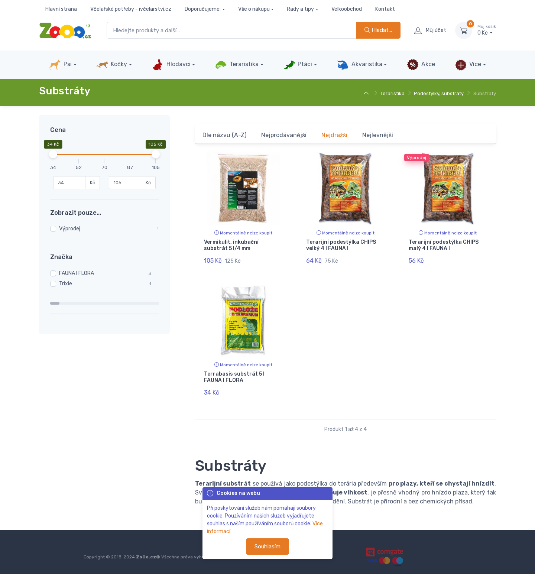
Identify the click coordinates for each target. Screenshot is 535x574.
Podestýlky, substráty (439, 93)
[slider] (53, 154)
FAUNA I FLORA (76, 273)
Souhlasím (267, 546)
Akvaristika (359, 65)
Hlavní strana (61, 9)
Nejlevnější (377, 135)
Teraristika (237, 65)
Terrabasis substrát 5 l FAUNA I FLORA (234, 375)
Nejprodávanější (284, 135)
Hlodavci (171, 65)
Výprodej (69, 229)
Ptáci (297, 65)
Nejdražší (334, 135)
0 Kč (486, 30)
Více (468, 65)
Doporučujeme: (203, 9)
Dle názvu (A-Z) (224, 135)
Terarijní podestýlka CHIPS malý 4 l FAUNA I (444, 245)
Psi (60, 65)
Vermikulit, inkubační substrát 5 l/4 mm (231, 245)
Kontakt (385, 9)
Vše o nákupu (254, 9)
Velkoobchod (346, 9)
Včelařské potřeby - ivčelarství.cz (130, 9)
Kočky (111, 65)
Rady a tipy (300, 9)
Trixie (65, 283)
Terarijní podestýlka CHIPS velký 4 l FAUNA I (341, 245)
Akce (421, 65)
